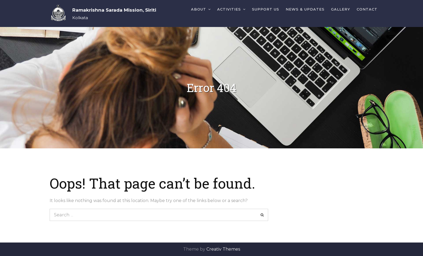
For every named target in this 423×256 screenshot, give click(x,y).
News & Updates (305, 9)
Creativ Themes (223, 249)
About (198, 9)
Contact (367, 9)
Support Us (265, 9)
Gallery (340, 9)
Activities (229, 9)
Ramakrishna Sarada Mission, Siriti (114, 10)
